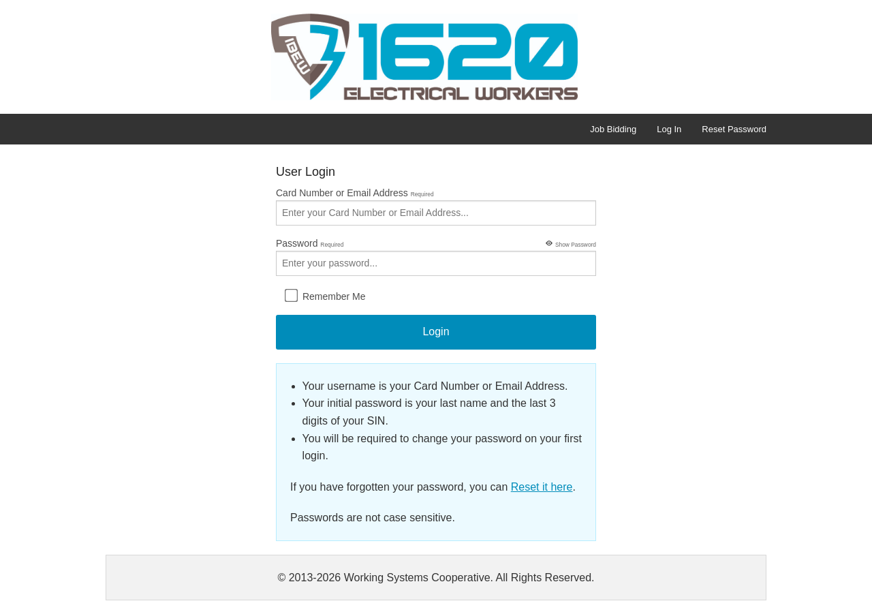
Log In (669, 129)
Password (436, 256)
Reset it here (542, 487)
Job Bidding (613, 129)
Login (435, 331)
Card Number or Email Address (436, 206)
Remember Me (325, 295)
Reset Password (734, 129)
